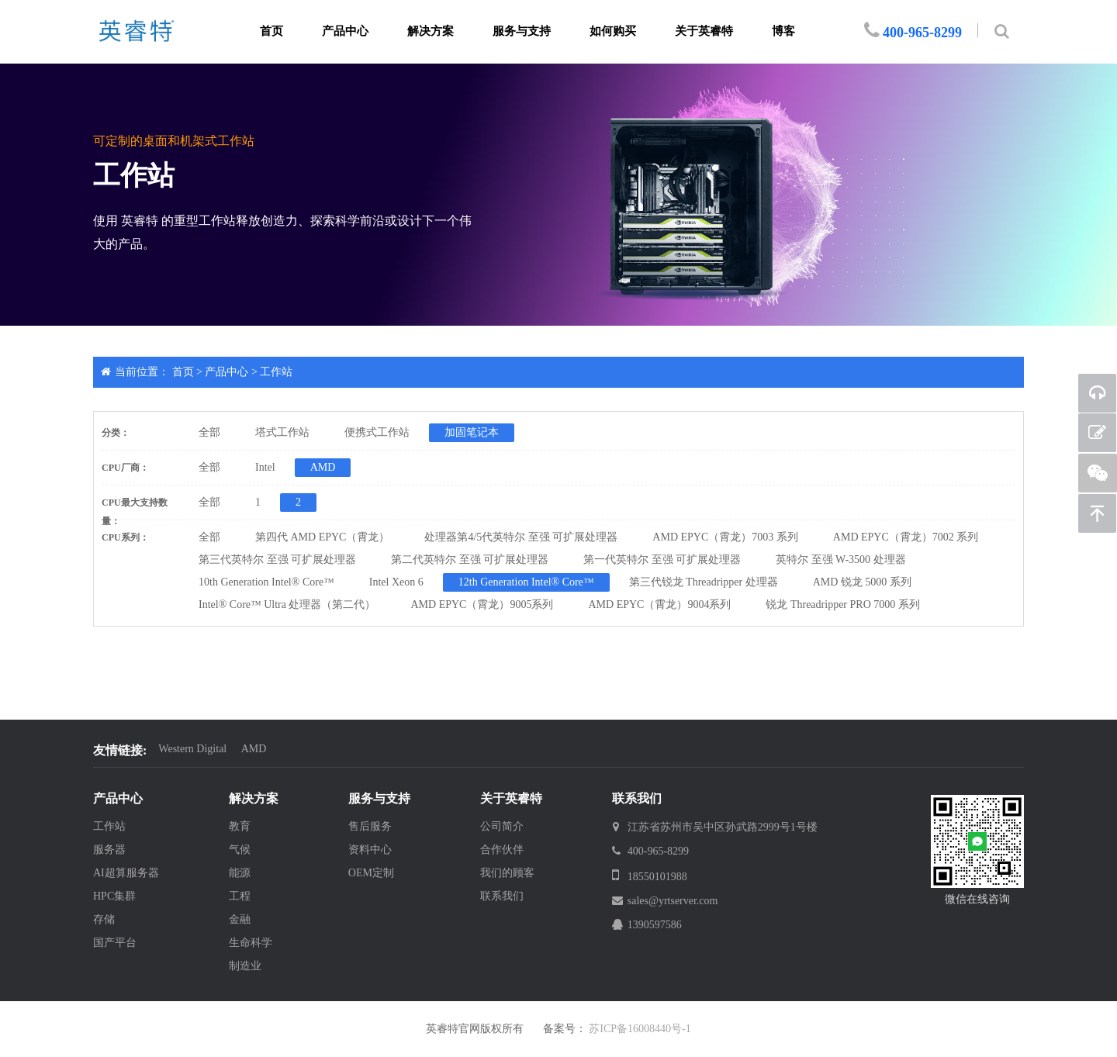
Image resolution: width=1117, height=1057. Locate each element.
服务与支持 (522, 31)
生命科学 (250, 942)
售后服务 (370, 826)
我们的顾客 (507, 873)
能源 (240, 873)
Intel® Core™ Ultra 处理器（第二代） (287, 604)
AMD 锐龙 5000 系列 (862, 582)
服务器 (109, 849)
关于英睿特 (704, 31)
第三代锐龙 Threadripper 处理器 (703, 582)
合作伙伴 (502, 849)
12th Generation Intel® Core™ (526, 582)
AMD (323, 467)
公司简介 (502, 826)
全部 (209, 432)
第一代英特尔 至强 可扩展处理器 (662, 559)
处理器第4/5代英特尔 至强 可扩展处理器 (520, 537)
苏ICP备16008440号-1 (639, 1029)
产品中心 (345, 31)
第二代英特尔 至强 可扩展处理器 (469, 559)
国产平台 (115, 942)
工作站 (276, 372)
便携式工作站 (377, 432)
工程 (240, 896)
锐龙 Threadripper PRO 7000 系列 (842, 604)
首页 (271, 31)
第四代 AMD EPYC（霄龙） (322, 537)
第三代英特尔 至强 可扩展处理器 (277, 559)
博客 (783, 31)
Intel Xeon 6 (396, 582)
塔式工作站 (282, 432)
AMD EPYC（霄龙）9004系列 (659, 604)
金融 (240, 919)
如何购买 (613, 31)
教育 (240, 826)
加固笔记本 (471, 432)
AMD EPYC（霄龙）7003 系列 (724, 537)
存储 (104, 919)
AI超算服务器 (126, 873)
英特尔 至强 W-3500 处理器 (841, 559)
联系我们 (502, 896)
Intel (265, 467)
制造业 (245, 966)
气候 (240, 849)
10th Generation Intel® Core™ (266, 582)
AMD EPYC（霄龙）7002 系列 (905, 537)
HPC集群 (114, 896)
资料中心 (370, 849)
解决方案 (430, 31)
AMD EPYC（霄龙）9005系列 (482, 604)
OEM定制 (371, 873)
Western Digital (192, 749)
